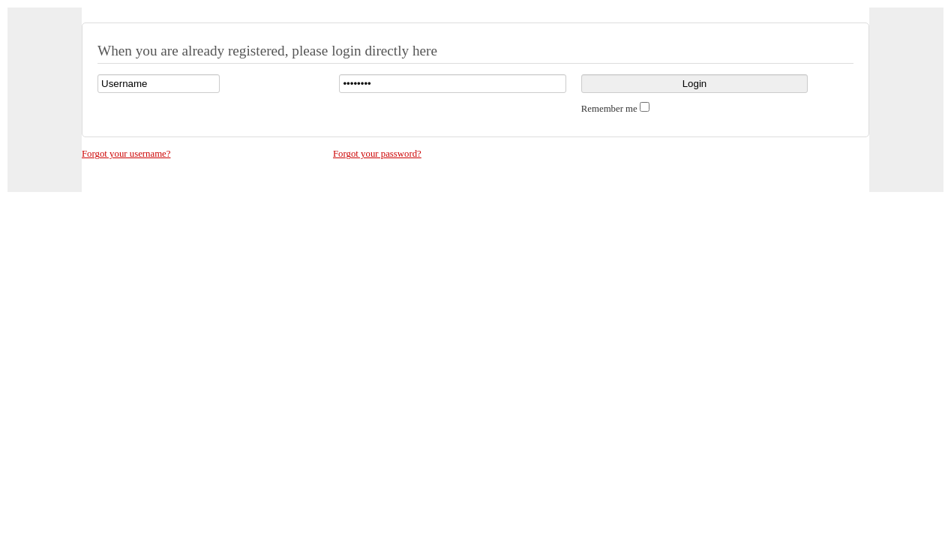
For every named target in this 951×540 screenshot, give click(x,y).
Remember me (609, 109)
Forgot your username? (126, 153)
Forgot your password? (377, 153)
